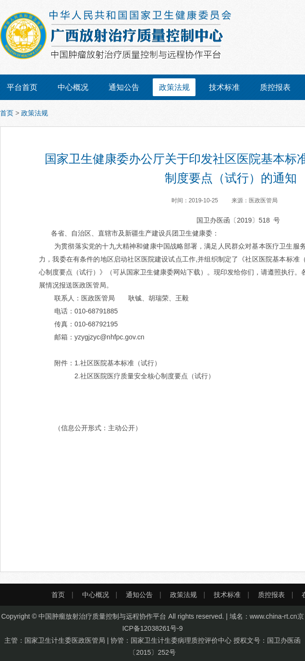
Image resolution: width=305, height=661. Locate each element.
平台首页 (22, 87)
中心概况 (73, 87)
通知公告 (124, 87)
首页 (6, 113)
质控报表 (275, 87)
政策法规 (174, 87)
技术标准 (224, 87)
